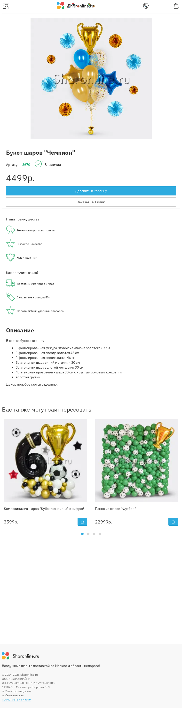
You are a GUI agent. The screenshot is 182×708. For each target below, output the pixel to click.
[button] (82, 533)
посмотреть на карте (16, 699)
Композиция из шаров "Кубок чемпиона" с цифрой (44, 508)
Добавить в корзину (91, 191)
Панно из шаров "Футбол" (115, 508)
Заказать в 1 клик (91, 202)
